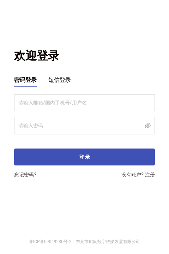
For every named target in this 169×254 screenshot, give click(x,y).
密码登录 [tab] (25, 80)
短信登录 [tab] (59, 80)
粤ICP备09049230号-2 (50, 241)
